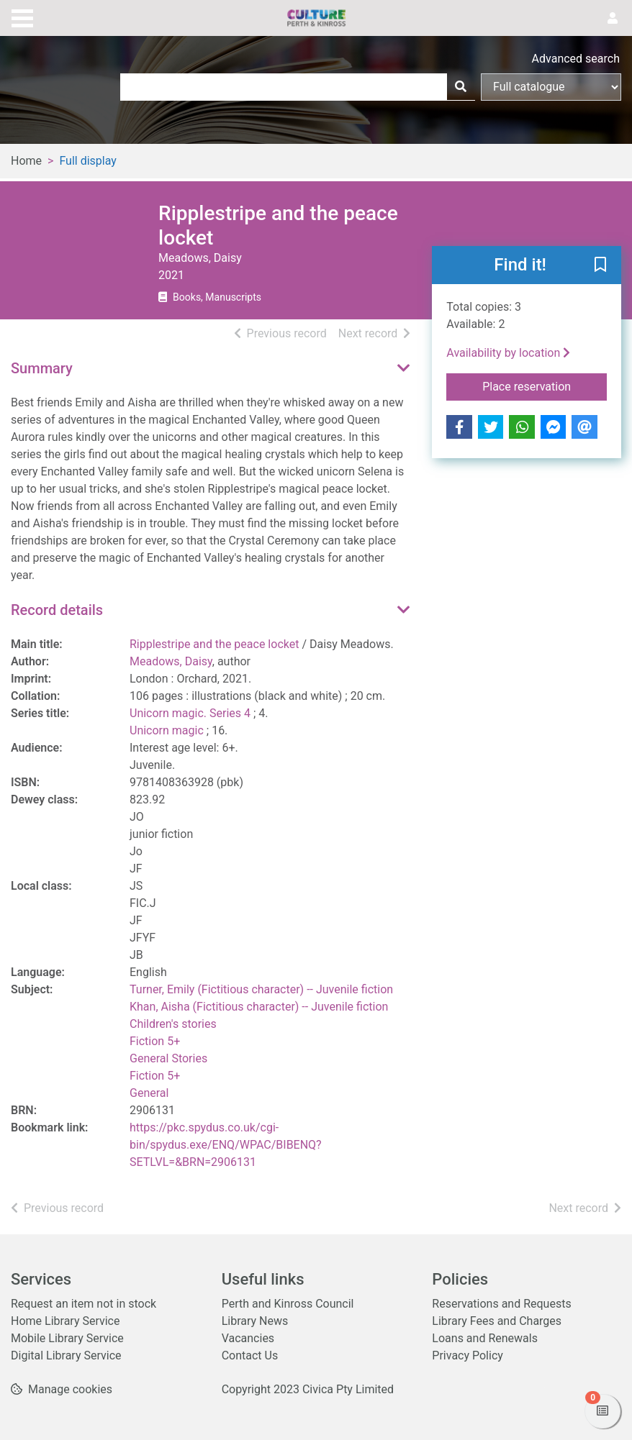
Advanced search (576, 58)
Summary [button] (42, 368)
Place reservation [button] (544, 385)
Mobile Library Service (67, 1338)
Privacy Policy (467, 1355)
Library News (255, 1321)
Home (26, 161)
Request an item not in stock (83, 1304)
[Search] (460, 87)
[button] (600, 266)
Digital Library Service (66, 1355)
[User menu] (612, 19)
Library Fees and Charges (496, 1321)
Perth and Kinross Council (288, 1304)
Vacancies (248, 1338)
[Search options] (551, 87)
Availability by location (508, 353)
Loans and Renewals (485, 1338)
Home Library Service (65, 1321)
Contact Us (250, 1355)
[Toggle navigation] (22, 16)
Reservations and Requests (501, 1304)
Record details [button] (57, 610)
